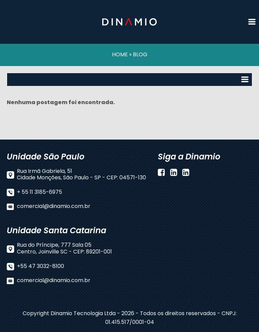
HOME (120, 55)
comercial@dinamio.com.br (53, 207)
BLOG (140, 55)
